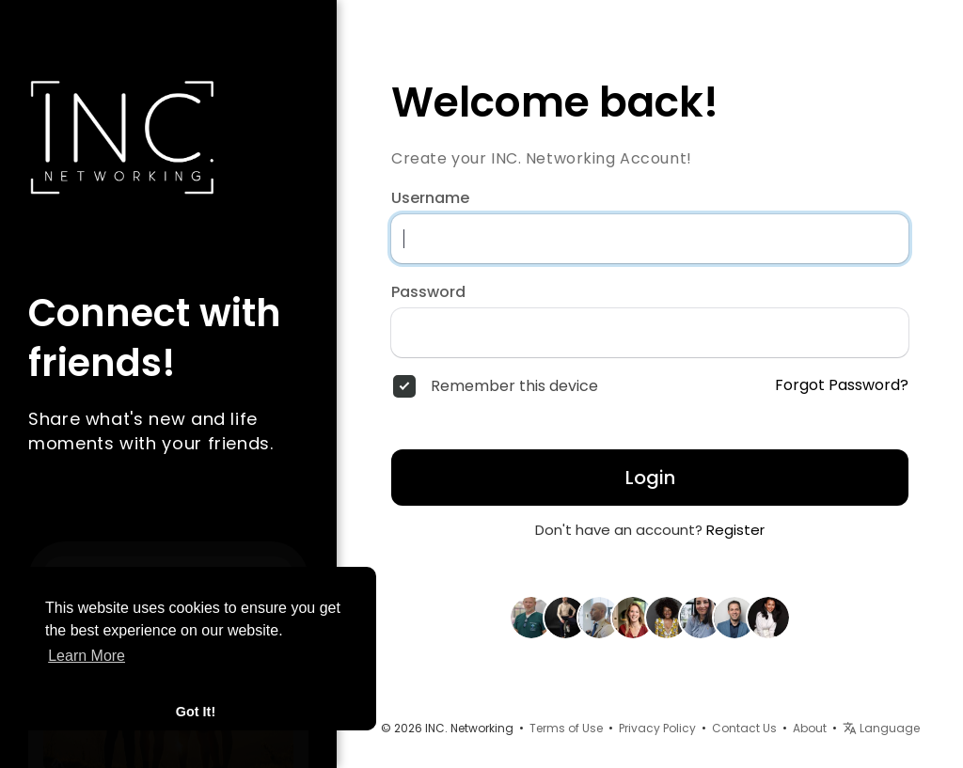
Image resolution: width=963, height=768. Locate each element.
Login (650, 477)
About (810, 728)
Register (735, 530)
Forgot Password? (841, 385)
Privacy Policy (657, 728)
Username (430, 198)
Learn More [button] (86, 656)
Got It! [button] (195, 711)
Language (881, 728)
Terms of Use (566, 728)
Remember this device (514, 386)
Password (428, 292)
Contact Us (744, 728)
